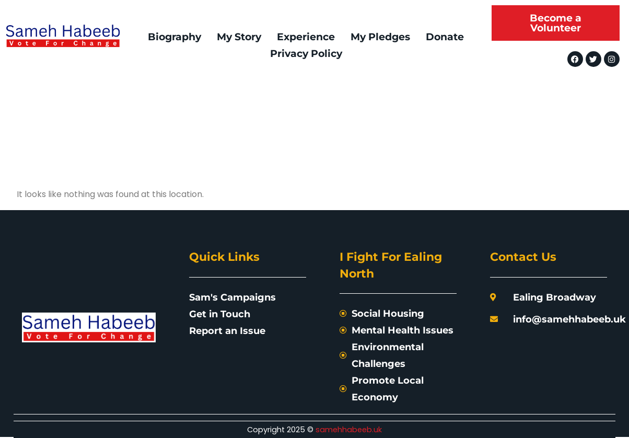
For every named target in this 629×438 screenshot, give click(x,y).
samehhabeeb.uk (349, 429)
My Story (239, 36)
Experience (306, 36)
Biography (174, 36)
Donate (445, 36)
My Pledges (380, 36)
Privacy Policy (306, 53)
